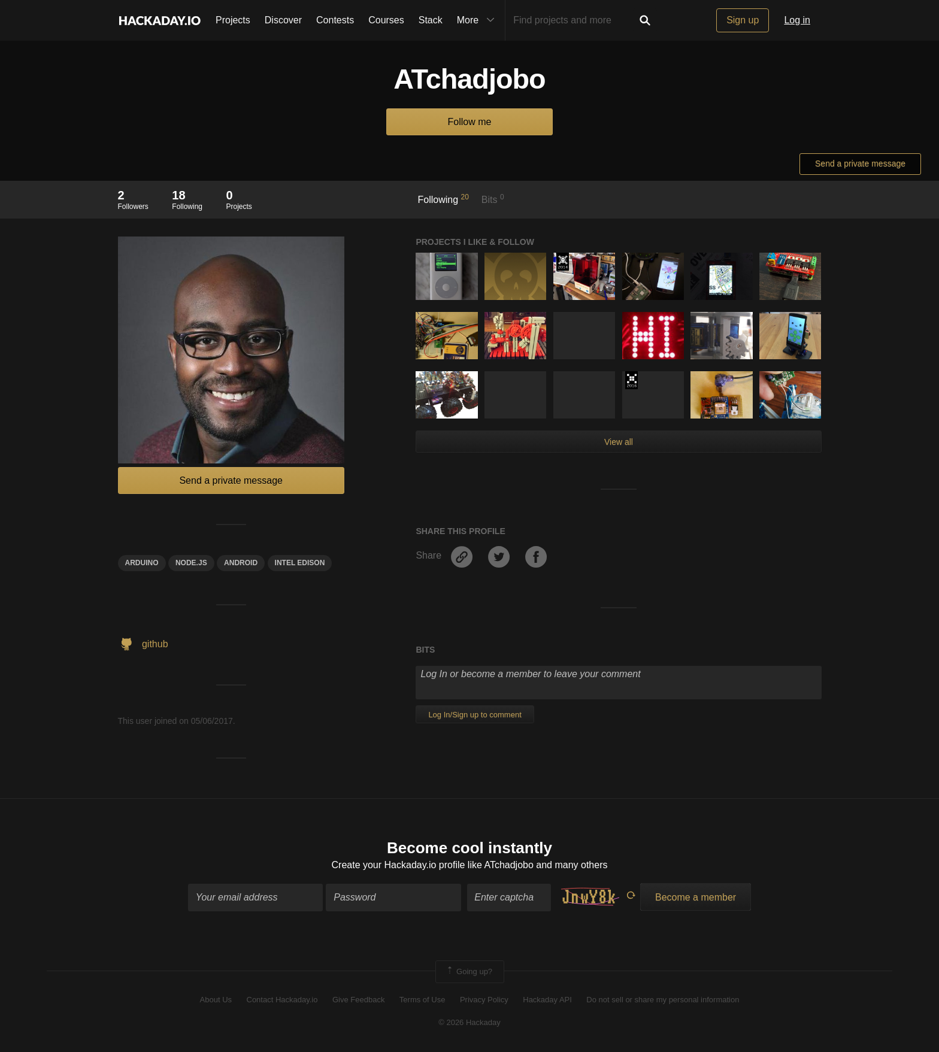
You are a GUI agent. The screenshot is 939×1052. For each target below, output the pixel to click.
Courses (386, 20)
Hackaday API (547, 999)
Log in (797, 20)
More (478, 20)
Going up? (469, 971)
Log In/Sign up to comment (474, 714)
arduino (142, 563)
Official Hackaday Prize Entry (562, 262)
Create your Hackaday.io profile (398, 865)
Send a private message (860, 163)
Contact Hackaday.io (282, 999)
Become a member (695, 897)
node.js (191, 563)
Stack (431, 20)
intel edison (300, 563)
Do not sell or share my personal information (662, 999)
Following (443, 199)
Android (241, 563)
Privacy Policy (484, 999)
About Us (216, 999)
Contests (335, 20)
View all (618, 442)
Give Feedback (358, 999)
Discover (283, 20)
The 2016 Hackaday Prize (631, 380)
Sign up (742, 20)
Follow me (470, 122)
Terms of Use (422, 999)
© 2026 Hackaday (469, 1022)
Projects (233, 20)
